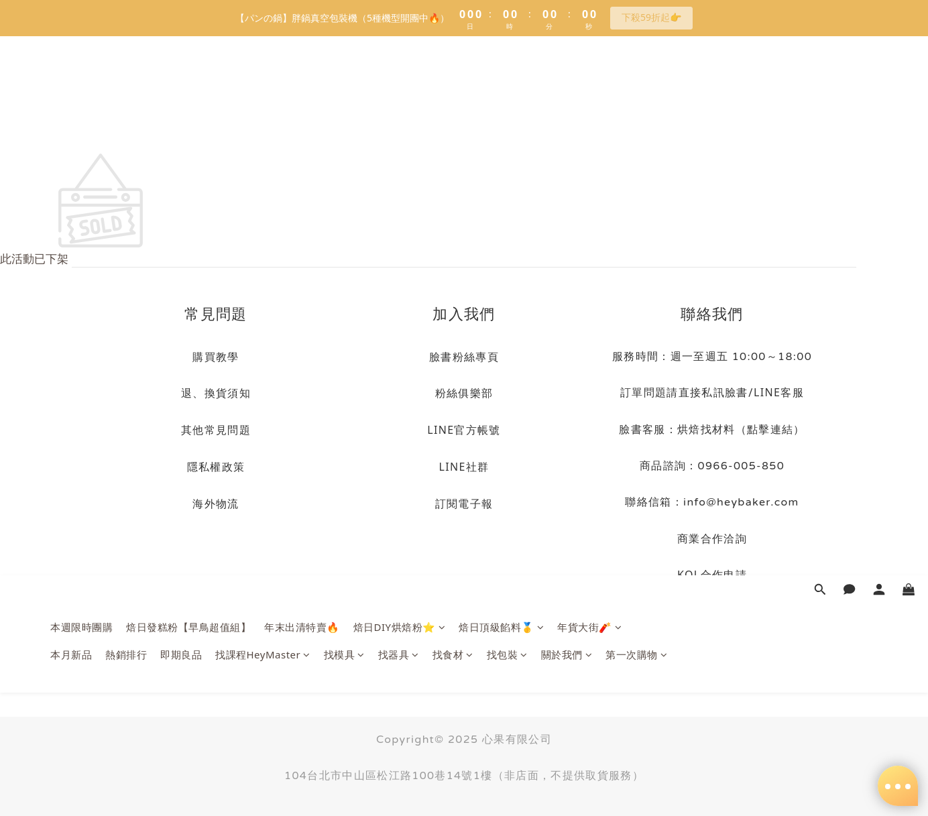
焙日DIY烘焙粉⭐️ (399, 88)
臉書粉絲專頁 (464, 356)
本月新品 (71, 115)
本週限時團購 (81, 88)
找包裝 (507, 115)
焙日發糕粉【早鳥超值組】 (188, 88)
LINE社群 (464, 466)
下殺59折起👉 (651, 17)
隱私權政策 (216, 466)
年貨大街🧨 (589, 88)
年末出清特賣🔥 (302, 88)
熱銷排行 (126, 115)
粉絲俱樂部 (464, 393)
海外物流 (215, 503)
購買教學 (215, 356)
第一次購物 (636, 115)
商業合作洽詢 (712, 538)
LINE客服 (779, 392)
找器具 (398, 115)
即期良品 (181, 115)
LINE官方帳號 (464, 429)
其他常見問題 (216, 429)
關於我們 (567, 115)
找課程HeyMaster (262, 115)
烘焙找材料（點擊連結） (741, 429)
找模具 (344, 115)
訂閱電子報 (464, 503)
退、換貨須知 (216, 393)
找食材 (452, 115)
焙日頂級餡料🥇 (501, 88)
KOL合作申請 (712, 574)
